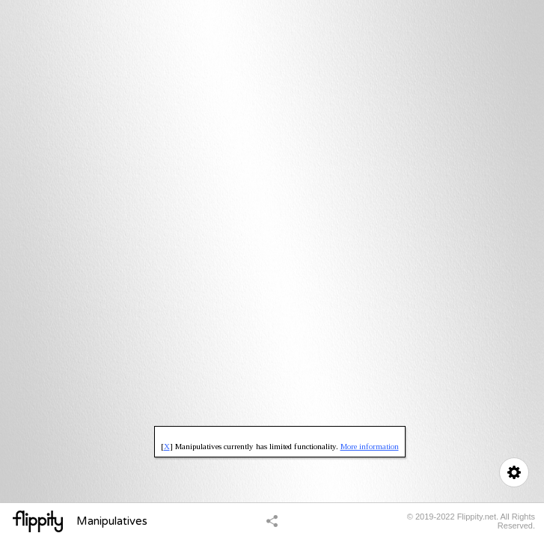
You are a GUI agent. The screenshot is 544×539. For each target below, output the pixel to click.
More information (369, 446)
